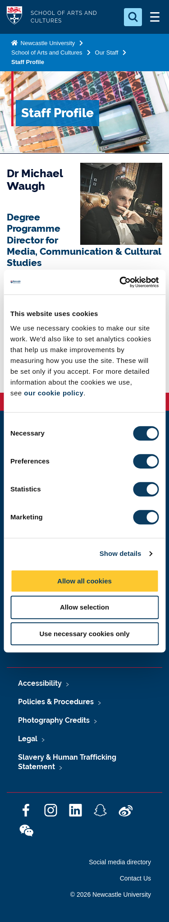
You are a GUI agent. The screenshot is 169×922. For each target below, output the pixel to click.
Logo (14, 17)
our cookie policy (53, 393)
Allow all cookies (84, 581)
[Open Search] (133, 17)
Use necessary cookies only (84, 634)
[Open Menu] (155, 17)
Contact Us (135, 878)
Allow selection (84, 607)
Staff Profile (27, 62)
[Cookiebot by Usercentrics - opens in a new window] (120, 282)
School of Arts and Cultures (46, 52)
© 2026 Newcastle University (110, 894)
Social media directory (120, 862)
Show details (121, 553)
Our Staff (107, 52)
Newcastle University (47, 43)
